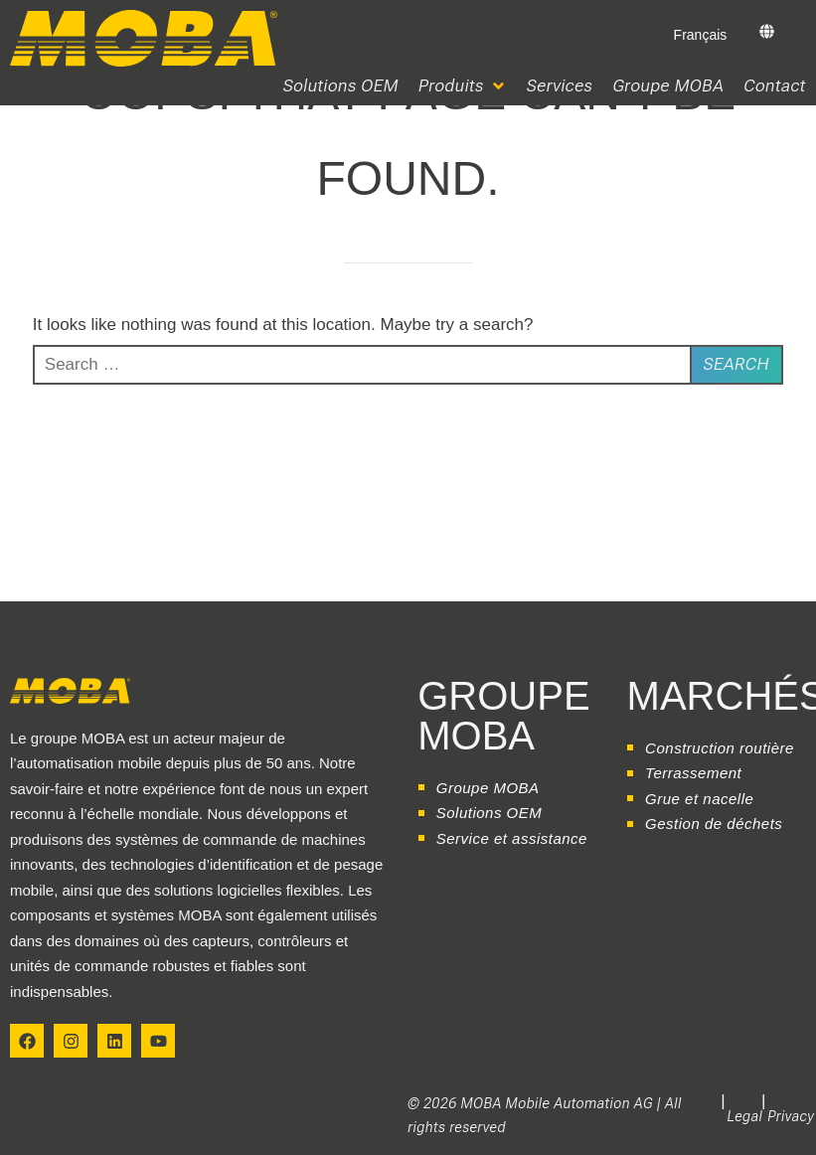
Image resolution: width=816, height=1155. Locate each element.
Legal (745, 1116)
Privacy (790, 1116)
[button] (462, 86)
